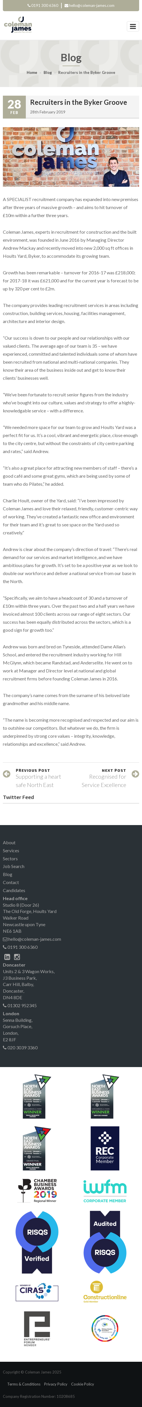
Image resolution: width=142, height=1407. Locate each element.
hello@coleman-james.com (91, 5)
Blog (48, 72)
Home (32, 72)
